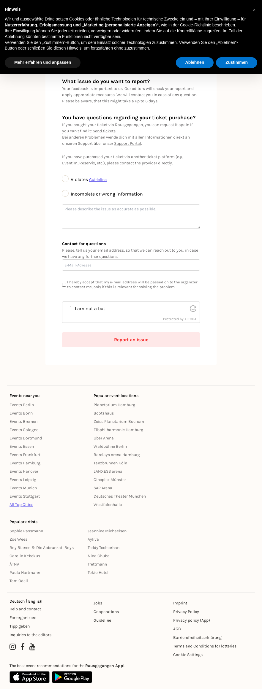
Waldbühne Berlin (110, 446)
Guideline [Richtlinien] (102, 620)
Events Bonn (21, 413)
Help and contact (25, 609)
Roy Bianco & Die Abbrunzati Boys (42, 547)
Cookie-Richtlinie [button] (195, 25)
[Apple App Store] (30, 677)
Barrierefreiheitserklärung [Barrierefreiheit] (197, 637)
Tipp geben (20, 626)
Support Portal (127, 143)
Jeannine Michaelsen (107, 531)
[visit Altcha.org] (193, 308)
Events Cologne (24, 429)
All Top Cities (21, 504)
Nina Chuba (99, 555)
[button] (254, 9)
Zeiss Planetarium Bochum (119, 421)
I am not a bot (90, 308)
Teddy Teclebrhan (103, 547)
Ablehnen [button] (194, 62)
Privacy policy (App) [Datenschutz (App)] (191, 620)
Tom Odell (19, 580)
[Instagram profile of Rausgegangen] (13, 647)
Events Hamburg (25, 463)
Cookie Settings (188, 654)
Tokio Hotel (98, 572)
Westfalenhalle (108, 504)
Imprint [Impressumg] (180, 603)
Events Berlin (22, 404)
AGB (177, 628)
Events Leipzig (23, 479)
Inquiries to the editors (30, 634)
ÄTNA (14, 564)
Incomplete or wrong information (102, 194)
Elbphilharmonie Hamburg (118, 429)
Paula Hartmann (25, 572)
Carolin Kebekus (25, 555)
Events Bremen (23, 421)
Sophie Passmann (26, 531)
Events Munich (23, 487)
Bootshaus (104, 413)
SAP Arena (103, 487)
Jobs (98, 603)
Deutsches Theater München (120, 496)
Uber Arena (104, 438)
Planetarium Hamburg (114, 404)
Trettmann (97, 564)
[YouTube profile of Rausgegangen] (32, 647)
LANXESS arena (108, 471)
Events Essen (22, 446)
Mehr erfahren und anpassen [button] (42, 62)
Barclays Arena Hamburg (117, 454)
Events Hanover (24, 471)
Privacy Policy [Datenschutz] (186, 611)
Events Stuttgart (25, 496)
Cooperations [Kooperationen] (106, 611)
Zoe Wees (18, 539)
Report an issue (131, 339)
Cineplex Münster (110, 479)
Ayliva (93, 539)
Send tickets (104, 131)
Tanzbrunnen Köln (110, 463)
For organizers (23, 617)
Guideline (98, 179)
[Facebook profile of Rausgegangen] (22, 647)
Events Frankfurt (25, 454)
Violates (75, 179)
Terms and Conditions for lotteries (204, 646)
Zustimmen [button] (236, 62)
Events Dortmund (26, 438)
